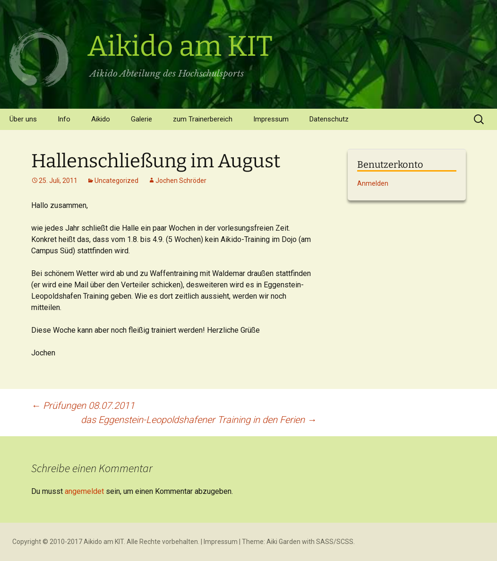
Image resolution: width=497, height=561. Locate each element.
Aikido (100, 119)
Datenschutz (329, 119)
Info (64, 119)
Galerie (141, 119)
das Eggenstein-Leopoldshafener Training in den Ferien (199, 419)
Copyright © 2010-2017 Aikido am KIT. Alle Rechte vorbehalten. (105, 541)
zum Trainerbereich (202, 119)
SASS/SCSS (334, 541)
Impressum (271, 119)
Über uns (23, 119)
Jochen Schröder (180, 180)
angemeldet (84, 491)
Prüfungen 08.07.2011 (83, 405)
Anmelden (372, 183)
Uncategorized (116, 180)
